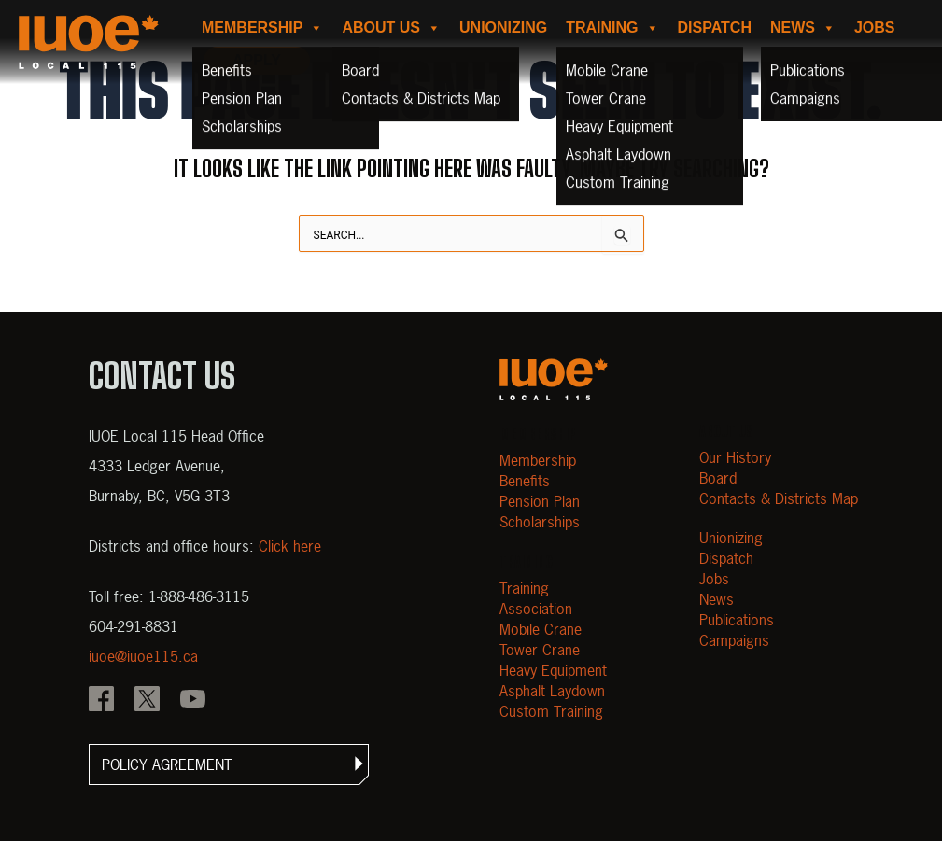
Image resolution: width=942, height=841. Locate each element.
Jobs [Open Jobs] (714, 578)
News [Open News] (716, 599)
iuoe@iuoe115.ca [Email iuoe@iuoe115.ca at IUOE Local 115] (143, 656)
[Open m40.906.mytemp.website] (553, 379)
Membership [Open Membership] (537, 460)
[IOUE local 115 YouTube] (192, 701)
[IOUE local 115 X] (147, 701)
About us (391, 28)
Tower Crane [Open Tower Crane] (539, 649)
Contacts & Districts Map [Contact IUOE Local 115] (778, 498)
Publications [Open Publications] (736, 620)
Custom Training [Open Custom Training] (551, 711)
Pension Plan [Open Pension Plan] (539, 501)
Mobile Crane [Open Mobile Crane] (540, 629)
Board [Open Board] (718, 478)
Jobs (874, 27)
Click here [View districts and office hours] (290, 546)
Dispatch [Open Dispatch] (726, 558)
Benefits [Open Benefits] (524, 480)
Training (612, 28)
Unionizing (503, 27)
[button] (229, 764)
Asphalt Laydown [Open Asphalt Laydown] (552, 690)
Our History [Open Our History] (735, 457)
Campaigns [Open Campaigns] (734, 640)
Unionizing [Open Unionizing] (731, 537)
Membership (262, 28)
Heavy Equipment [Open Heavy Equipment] (553, 670)
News (803, 28)
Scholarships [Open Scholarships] (539, 522)
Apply (256, 60)
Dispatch (715, 27)
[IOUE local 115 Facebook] (101, 701)
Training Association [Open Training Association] (535, 598)
